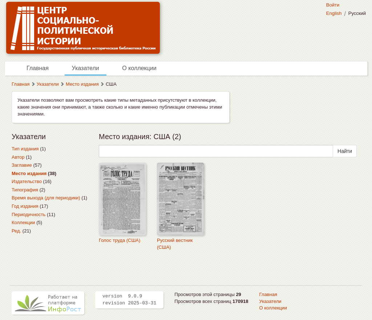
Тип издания (25, 148)
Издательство (27, 181)
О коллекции (139, 68)
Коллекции (23, 222)
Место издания (82, 84)
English (334, 13)
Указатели (85, 68)
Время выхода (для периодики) (46, 197)
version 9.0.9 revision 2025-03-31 (129, 299)
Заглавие (22, 165)
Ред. (16, 231)
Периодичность (28, 214)
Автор (18, 157)
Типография (25, 190)
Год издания (25, 206)
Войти (332, 5)
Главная (38, 68)
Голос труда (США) (119, 240)
